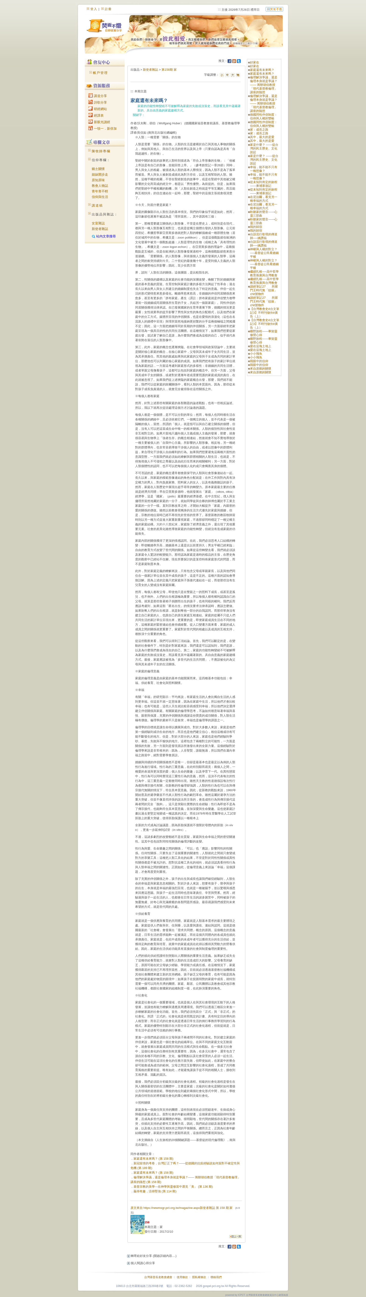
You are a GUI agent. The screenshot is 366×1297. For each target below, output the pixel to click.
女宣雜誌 (98, 223)
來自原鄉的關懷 (260, 368)
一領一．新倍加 (102, 128)
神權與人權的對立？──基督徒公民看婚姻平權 (264, 252)
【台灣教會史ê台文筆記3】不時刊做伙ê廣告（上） (264, 312)
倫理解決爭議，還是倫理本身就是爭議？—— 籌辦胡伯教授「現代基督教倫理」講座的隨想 (263, 85)
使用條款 (182, 1277)
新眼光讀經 (99, 122)
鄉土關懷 (98, 169)
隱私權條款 (199, 1277)
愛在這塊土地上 (260, 346)
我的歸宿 (256, 227)
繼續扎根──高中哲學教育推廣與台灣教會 (264, 273)
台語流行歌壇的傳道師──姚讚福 (263, 236)
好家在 (254, 62)
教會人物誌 (100, 185)
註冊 (108, 9)
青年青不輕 (100, 191)
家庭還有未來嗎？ (262, 70)
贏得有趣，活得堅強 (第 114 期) (155, 1191)
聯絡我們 (216, 1277)
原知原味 (98, 180)
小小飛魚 (256, 353)
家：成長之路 (259, 129)
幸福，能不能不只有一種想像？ (263, 169)
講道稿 (97, 205)
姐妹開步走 (100, 174)
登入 (93, 9)
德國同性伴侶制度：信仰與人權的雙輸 (263, 116)
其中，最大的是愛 (262, 137)
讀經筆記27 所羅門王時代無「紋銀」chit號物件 (264, 290)
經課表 (96, 115)
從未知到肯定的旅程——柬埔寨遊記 (263, 183)
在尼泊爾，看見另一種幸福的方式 (263, 198)
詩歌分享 (97, 102)
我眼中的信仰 (259, 361)
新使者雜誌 (100, 229)
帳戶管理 (100, 73)
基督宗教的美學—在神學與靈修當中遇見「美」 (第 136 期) (173, 1186)
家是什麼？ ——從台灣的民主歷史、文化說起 (264, 148)
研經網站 (97, 109)
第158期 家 (169, 69)
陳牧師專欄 (101, 151)
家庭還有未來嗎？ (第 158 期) (153, 1158)
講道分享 (97, 96)
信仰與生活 (100, 197)
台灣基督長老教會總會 (158, 1277)
